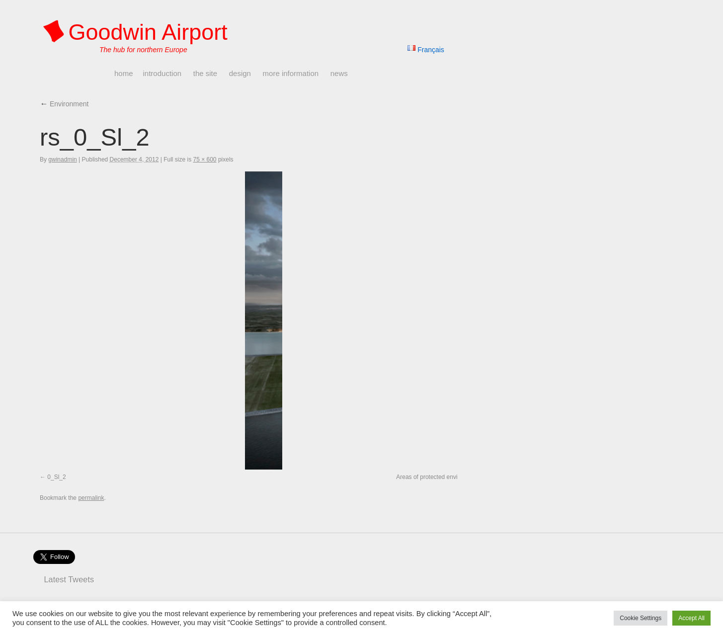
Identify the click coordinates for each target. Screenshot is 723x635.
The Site (205, 73)
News (339, 73)
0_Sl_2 (56, 477)
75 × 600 (205, 159)
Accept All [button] (691, 618)
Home (123, 73)
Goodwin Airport (148, 32)
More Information (291, 73)
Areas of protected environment (437, 477)
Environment (64, 104)
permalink (91, 497)
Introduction (162, 73)
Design (240, 73)
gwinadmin (62, 159)
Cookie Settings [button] (640, 618)
